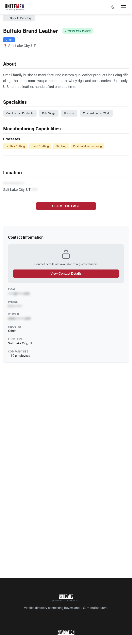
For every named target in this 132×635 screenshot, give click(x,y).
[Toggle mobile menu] (123, 7)
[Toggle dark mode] (112, 7)
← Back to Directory (19, 18)
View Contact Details (65, 273)
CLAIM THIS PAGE (66, 206)
